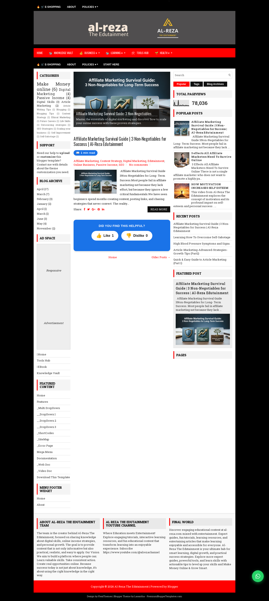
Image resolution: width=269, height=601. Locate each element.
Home (112, 257)
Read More (158, 209)
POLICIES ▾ (91, 5)
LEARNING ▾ (119, 51)
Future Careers (48, 121)
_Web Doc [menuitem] (43, 464)
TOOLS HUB (143, 53)
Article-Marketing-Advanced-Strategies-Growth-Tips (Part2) (200, 251)
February (43, 199)
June (40, 219)
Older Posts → (161, 257)
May (40, 223)
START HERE (111, 64)
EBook (42, 367)
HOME (40, 53)
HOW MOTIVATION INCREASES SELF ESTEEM (209, 186)
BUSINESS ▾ (93, 51)
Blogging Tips (45, 113)
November (44, 228)
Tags (196, 84)
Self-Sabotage (47, 136)
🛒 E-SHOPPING (51, 6)
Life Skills (65, 121)
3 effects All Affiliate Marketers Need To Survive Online (211, 156)
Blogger (172, 586)
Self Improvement (60, 132)
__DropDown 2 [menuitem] (46, 420)
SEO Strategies (45, 128)
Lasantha (139, 596)
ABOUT (71, 6)
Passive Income (106, 165)
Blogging (61, 109)
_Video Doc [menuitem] (44, 471)
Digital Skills (46, 102)
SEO (121, 165)
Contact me (44, 164)
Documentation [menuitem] (47, 458)
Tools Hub (43, 360)
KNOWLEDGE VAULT (63, 53)
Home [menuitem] (41, 395)
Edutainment (156, 161)
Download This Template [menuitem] (53, 477)
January (42, 204)
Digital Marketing (134, 161)
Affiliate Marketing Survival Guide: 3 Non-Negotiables (113, 113)
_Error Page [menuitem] (45, 445)
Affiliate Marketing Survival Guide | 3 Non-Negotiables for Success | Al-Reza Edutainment (120, 141)
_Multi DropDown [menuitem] (48, 408)
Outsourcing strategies (53, 124)
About (41, 505)
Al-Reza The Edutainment (132, 586)
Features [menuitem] (42, 402)
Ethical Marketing (60, 117)
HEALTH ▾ (167, 51)
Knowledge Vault (48, 373)
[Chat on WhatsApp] (258, 576)
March (41, 194)
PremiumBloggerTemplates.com (164, 596)
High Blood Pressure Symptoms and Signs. (201, 243)
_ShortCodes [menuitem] (45, 433)
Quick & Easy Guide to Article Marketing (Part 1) (199, 261)
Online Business (84, 165)
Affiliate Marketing (86, 161)
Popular (181, 84)
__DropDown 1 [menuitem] (46, 414)
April (40, 189)
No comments (138, 165)
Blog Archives (215, 84)
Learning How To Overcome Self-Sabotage (201, 237)
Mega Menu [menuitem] (45, 452)
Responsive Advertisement (53, 297)
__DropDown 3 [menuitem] (46, 427)
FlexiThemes (105, 596)
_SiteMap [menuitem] (43, 439)
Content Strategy (111, 161)
